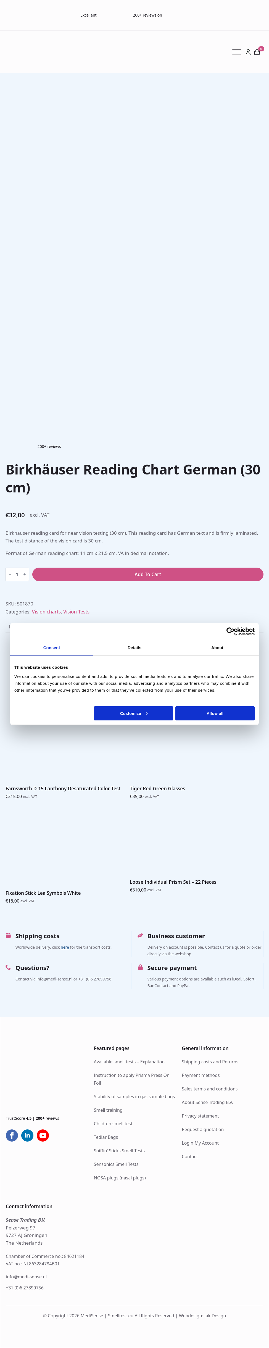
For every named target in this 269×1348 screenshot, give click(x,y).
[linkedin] (27, 1135)
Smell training (108, 1110)
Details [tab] (134, 647)
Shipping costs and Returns (210, 1062)
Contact (190, 1156)
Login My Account (200, 1143)
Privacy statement (200, 1116)
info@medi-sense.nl (26, 1277)
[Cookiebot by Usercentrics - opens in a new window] (230, 631)
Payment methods (201, 1075)
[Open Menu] (239, 52)
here (65, 947)
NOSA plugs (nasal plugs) (120, 1178)
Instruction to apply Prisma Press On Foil (132, 1079)
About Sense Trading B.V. (207, 1102)
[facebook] (12, 1135)
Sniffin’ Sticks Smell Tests (119, 1151)
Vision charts (46, 612)
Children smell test (113, 1124)
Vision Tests (76, 612)
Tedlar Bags (106, 1137)
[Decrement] (10, 574)
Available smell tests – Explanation (129, 1062)
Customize (134, 713)
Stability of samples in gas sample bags (134, 1096)
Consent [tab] (51, 647)
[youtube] (43, 1135)
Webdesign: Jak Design (202, 1316)
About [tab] (217, 647)
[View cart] (257, 52)
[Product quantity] (17, 574)
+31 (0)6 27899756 (25, 1288)
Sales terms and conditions (210, 1089)
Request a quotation (203, 1129)
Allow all (215, 713)
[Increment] (25, 574)
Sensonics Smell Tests (116, 1164)
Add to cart (147, 574)
